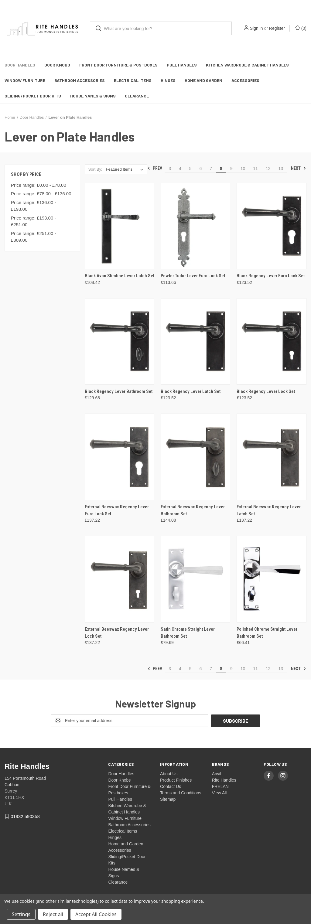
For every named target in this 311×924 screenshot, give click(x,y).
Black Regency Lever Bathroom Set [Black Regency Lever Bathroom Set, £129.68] (118, 391)
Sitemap (168, 798)
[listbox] (126, 169)
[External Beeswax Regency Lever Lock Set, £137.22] (119, 579)
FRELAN (220, 786)
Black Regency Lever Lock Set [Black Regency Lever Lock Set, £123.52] (266, 391)
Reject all (53, 914)
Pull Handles (182, 64)
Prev (154, 168)
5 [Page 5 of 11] (190, 168)
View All (219, 792)
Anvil (216, 773)
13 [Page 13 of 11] (280, 168)
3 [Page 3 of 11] (170, 168)
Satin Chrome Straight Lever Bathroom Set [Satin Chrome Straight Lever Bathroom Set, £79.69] (188, 632)
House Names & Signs (93, 95)
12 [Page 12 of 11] (268, 168)
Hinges (168, 80)
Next (298, 168)
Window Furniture (25, 80)
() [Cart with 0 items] (300, 28)
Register (277, 28)
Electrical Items (133, 80)
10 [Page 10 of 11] (243, 168)
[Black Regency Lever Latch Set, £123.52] (195, 341)
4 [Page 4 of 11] (180, 168)
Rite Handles (224, 779)
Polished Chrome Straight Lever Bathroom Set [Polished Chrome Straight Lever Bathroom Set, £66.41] (267, 632)
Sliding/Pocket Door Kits (33, 95)
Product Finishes (176, 779)
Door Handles (20, 64)
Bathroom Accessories (79, 80)
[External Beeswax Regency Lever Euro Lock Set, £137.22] (119, 457)
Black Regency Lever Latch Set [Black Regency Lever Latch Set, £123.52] (190, 391)
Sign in (256, 28)
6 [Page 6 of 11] (201, 168)
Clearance (137, 95)
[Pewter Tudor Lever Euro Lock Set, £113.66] (195, 226)
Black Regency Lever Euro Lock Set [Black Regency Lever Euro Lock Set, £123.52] (271, 275)
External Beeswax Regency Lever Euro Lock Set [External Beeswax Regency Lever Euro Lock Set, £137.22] (117, 510)
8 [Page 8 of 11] (221, 168)
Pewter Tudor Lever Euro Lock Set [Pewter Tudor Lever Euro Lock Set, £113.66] (193, 275)
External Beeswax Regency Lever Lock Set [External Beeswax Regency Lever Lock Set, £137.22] (117, 632)
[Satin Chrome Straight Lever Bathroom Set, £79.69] (195, 579)
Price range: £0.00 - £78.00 (38, 185)
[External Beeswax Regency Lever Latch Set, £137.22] (271, 457)
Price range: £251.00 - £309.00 (33, 237)
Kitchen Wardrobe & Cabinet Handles (247, 64)
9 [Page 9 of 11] (231, 168)
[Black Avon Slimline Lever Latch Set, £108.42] (119, 226)
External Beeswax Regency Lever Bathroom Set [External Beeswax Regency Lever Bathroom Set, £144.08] (193, 510)
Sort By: (95, 169)
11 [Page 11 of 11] (255, 168)
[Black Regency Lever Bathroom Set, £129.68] (119, 341)
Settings (21, 914)
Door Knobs (57, 64)
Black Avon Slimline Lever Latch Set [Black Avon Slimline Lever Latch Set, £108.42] (119, 275)
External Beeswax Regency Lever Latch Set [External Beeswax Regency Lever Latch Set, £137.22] (269, 510)
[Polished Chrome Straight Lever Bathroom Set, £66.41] (271, 579)
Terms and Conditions (180, 792)
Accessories (245, 80)
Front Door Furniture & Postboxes (118, 64)
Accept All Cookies (96, 914)
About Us (169, 773)
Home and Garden (203, 80)
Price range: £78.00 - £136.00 (41, 193)
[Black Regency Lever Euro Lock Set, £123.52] (271, 226)
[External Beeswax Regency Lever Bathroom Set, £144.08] (195, 457)
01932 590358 (25, 816)
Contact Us (170, 786)
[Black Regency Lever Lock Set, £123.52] (271, 341)
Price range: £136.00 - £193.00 (33, 206)
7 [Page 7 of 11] (211, 168)
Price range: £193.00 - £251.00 (33, 221)
